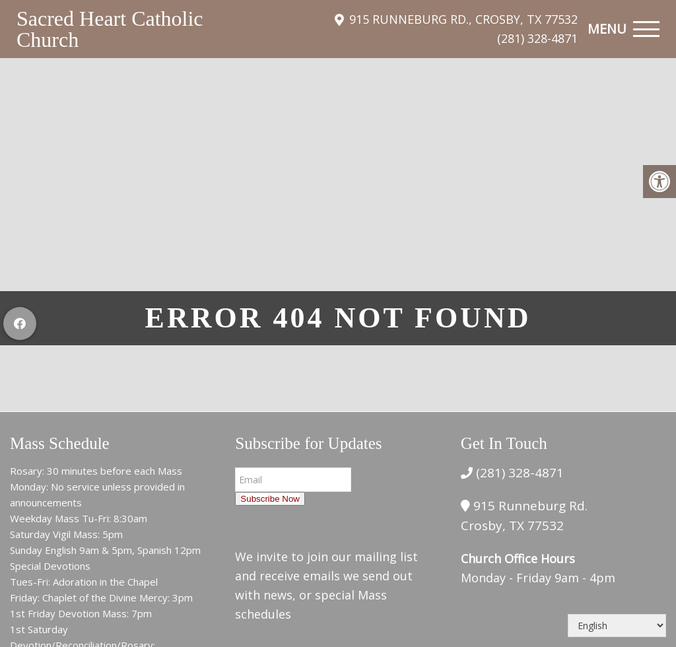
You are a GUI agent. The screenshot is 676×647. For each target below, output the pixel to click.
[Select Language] (617, 625)
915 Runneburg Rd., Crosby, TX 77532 (463, 19)
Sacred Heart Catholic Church (110, 29)
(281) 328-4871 (537, 38)
